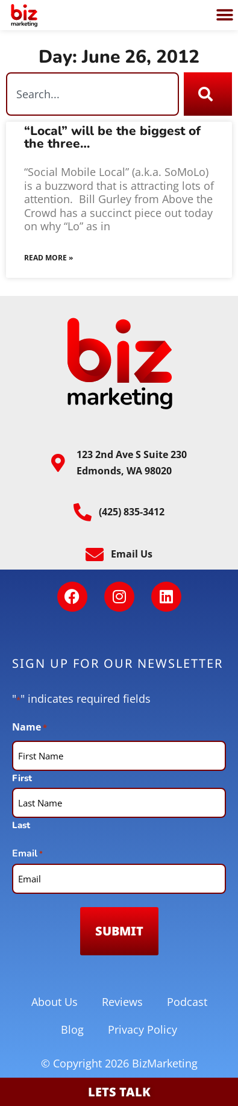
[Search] (208, 94)
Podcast (187, 1001)
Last (21, 824)
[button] (224, 15)
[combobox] (92, 94)
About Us (54, 1001)
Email (27, 854)
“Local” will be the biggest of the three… (112, 137)
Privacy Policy (142, 1029)
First (22, 777)
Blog (72, 1029)
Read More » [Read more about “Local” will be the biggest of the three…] (48, 258)
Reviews (122, 1001)
